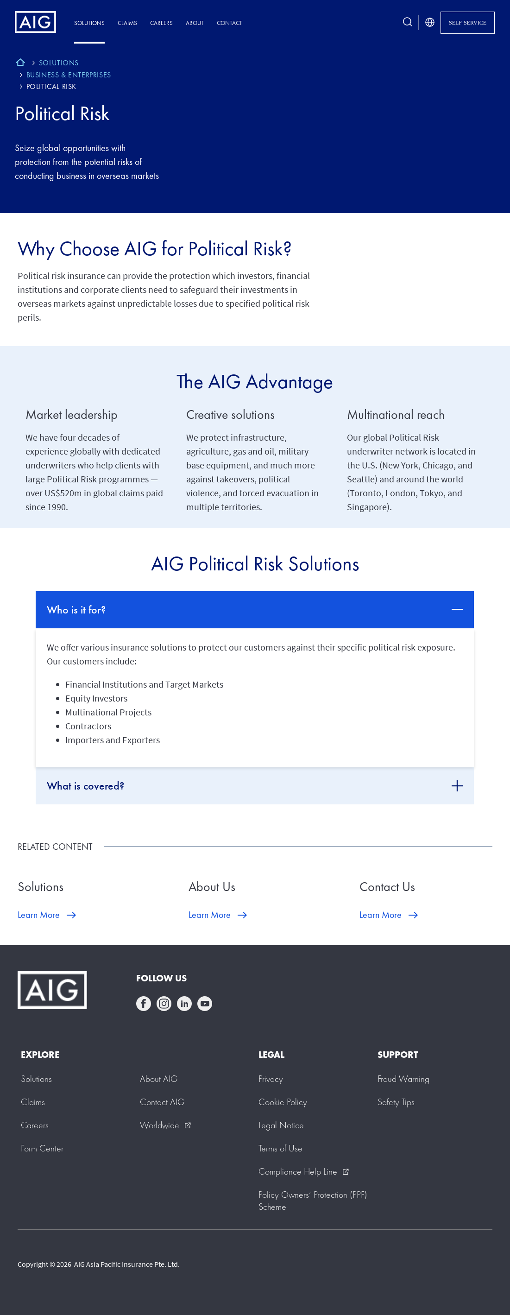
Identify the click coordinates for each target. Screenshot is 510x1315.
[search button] (407, 22)
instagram (164, 1003)
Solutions (89, 23)
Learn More (39, 915)
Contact (229, 23)
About (195, 23)
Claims (127, 23)
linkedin (184, 1003)
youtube (204, 1003)
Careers (161, 23)
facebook (143, 1003)
